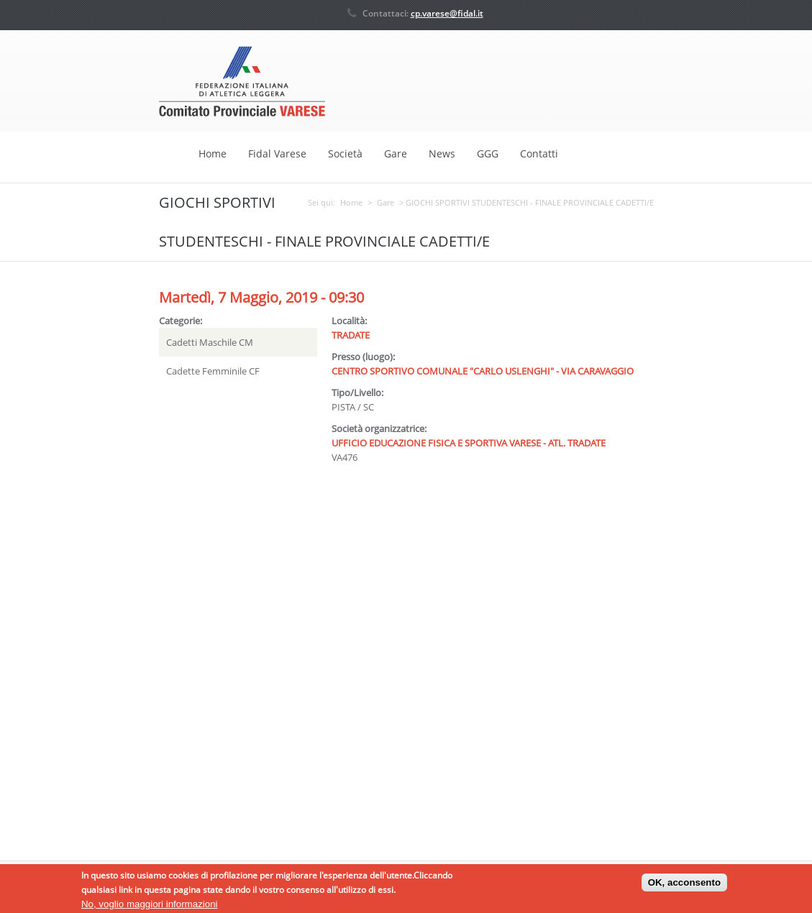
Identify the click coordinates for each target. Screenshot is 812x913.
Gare (395, 153)
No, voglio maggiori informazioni (149, 906)
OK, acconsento (684, 884)
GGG (487, 153)
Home (213, 153)
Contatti (539, 153)
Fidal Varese (277, 153)
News (442, 153)
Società (345, 153)
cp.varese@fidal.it (447, 13)
